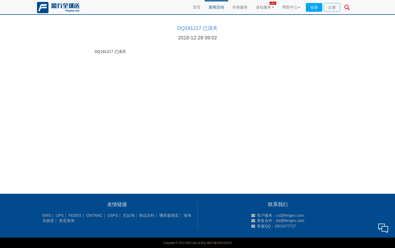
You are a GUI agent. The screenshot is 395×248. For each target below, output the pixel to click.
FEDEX (75, 215)
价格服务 (240, 7)
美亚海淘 (66, 220)
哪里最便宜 (169, 215)
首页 (197, 7)
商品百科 (146, 215)
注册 (332, 7)
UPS (60, 215)
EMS (47, 215)
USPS (113, 215)
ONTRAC (94, 215)
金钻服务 (265, 7)
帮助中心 (291, 7)
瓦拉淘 (128, 215)
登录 (314, 7)
